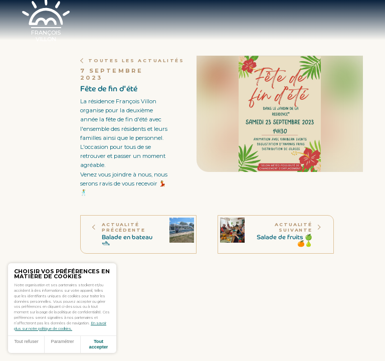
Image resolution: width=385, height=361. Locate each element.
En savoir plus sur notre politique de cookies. (60, 326)
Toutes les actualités (132, 60)
